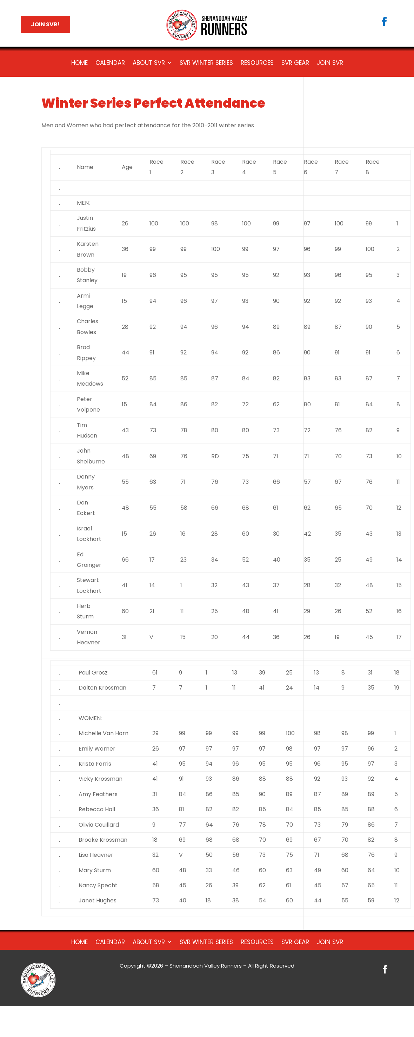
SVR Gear (295, 63)
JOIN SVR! (45, 24)
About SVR (149, 63)
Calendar (110, 63)
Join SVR (330, 63)
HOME (79, 63)
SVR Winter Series (206, 63)
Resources (257, 63)
